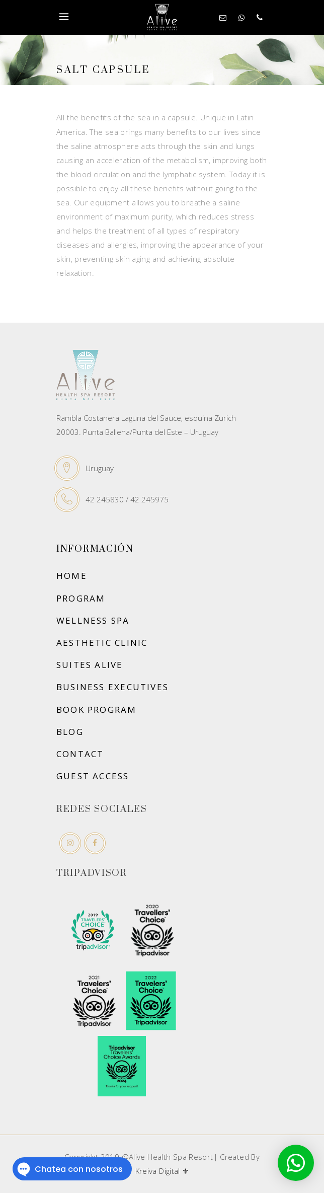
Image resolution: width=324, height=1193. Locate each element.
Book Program (96, 709)
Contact (80, 754)
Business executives (112, 687)
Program (80, 598)
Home (71, 575)
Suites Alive (89, 664)
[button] (296, 1163)
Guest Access (92, 776)
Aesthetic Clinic (101, 642)
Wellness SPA (93, 620)
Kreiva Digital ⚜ (162, 1171)
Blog (70, 731)
